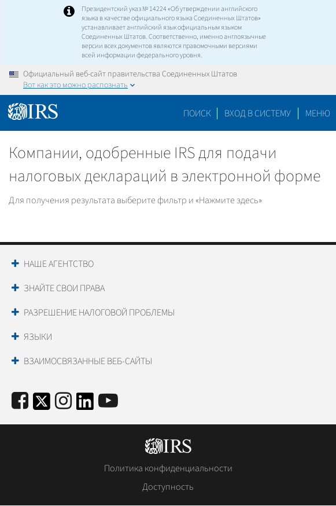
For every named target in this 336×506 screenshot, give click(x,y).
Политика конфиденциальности (168, 468)
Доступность (168, 487)
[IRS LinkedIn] (85, 405)
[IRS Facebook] (20, 401)
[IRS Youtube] (108, 401)
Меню (317, 113)
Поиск (197, 113)
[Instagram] (63, 401)
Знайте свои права (64, 288)
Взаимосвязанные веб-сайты (88, 361)
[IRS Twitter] (41, 405)
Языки (38, 337)
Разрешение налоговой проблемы (99, 312)
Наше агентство (59, 264)
